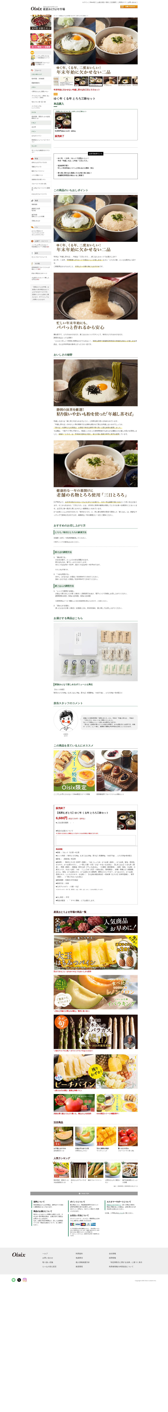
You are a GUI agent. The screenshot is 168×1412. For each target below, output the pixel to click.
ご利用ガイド (122, 2)
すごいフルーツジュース (39, 257)
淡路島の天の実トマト (39, 179)
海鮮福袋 (34, 204)
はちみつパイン (36, 136)
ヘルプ (45, 1254)
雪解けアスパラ (36, 167)
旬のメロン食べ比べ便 (39, 102)
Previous (56, 47)
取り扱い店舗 (47, 1262)
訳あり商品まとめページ (39, 273)
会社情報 (112, 1254)
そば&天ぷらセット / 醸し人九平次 (40, 278)
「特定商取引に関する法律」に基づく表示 (125, 1262)
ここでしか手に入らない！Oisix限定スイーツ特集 (40, 57)
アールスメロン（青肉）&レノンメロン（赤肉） (40, 96)
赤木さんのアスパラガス (39, 162)
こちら (121, 1213)
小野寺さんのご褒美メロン (40, 91)
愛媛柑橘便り (36, 83)
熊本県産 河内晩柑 (38, 78)
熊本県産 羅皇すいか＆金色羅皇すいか (41, 117)
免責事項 (79, 1258)
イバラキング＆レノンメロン (36, 107)
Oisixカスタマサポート (114, 1205)
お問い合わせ (132, 2)
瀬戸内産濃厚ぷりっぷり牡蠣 (38, 215)
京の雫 (34, 127)
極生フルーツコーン (38, 171)
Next (132, 47)
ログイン (85, 2)
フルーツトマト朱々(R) (39, 184)
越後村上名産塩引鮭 (36, 209)
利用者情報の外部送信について (121, 1267)
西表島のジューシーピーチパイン (41, 141)
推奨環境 (79, 1267)
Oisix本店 (93, 2)
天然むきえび (36, 221)
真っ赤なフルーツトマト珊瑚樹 (41, 189)
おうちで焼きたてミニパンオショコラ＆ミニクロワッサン (38, 232)
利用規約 (79, 1254)
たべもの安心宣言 (49, 1267)
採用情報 (112, 1258)
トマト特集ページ (37, 175)
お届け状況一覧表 (103, 2)
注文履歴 (113, 2)
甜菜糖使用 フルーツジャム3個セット (40, 63)
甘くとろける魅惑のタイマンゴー (41, 151)
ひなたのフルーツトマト (39, 194)
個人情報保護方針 (83, 1262)
